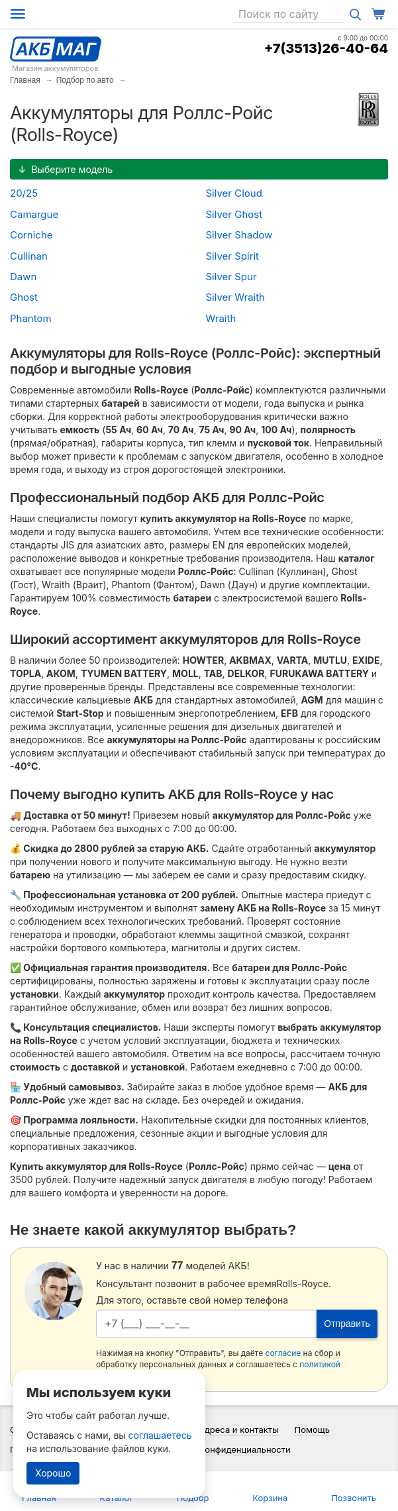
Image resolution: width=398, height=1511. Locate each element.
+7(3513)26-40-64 (326, 48)
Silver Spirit (233, 256)
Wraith (221, 318)
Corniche (31, 235)
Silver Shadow (239, 235)
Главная (25, 80)
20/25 (24, 193)
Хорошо (53, 1473)
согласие (283, 1353)
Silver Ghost (234, 214)
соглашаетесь (160, 1435)
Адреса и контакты (239, 1429)
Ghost (24, 297)
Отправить (347, 1323)
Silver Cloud (234, 193)
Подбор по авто (85, 80)
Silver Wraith (235, 297)
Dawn (23, 276)
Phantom (31, 318)
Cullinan (29, 256)
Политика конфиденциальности (224, 1449)
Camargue (34, 214)
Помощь (311, 1429)
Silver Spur (231, 276)
